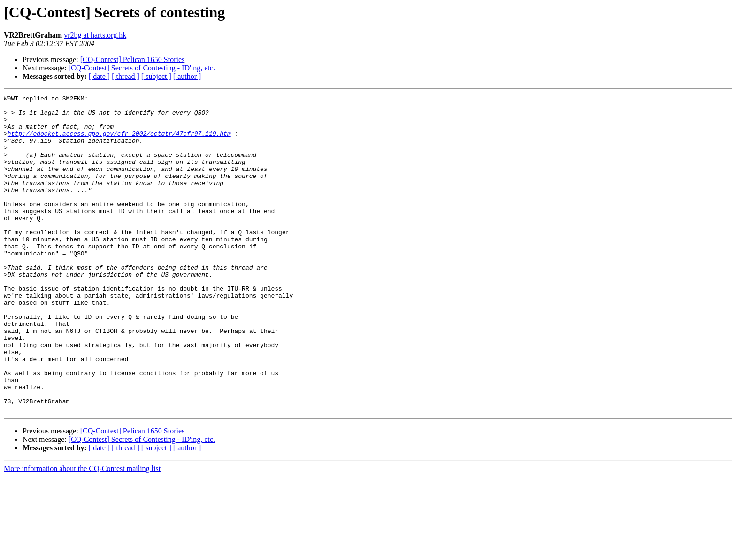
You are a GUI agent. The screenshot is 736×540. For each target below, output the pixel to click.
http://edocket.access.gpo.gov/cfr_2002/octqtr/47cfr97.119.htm (119, 142)
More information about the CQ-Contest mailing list (82, 532)
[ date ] (99, 76)
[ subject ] (156, 76)
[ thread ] (125, 76)
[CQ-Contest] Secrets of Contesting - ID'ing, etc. (142, 68)
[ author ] (187, 76)
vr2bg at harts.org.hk (95, 35)
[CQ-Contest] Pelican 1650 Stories (132, 59)
